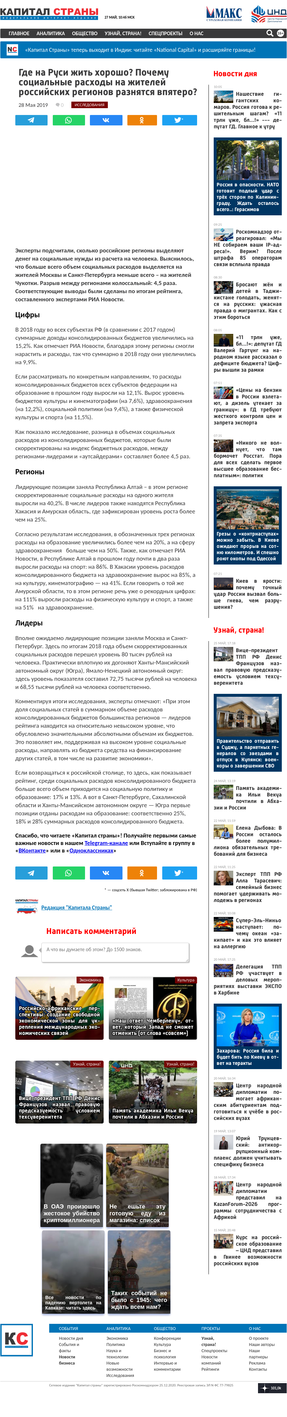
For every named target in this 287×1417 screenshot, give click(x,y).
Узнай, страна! (123, 33)
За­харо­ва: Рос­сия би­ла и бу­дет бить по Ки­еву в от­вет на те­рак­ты (248, 1057)
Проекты (210, 1328)
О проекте (258, 1338)
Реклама (257, 1363)
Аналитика (50, 33)
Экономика (90, 980)
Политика (116, 1344)
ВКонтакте (32, 850)
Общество (84, 33)
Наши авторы (262, 1344)
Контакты (258, 1369)
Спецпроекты (166, 33)
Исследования (120, 1375)
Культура (186, 980)
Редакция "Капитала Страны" (76, 907)
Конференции (167, 1338)
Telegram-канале (106, 843)
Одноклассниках (91, 850)
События (68, 1328)
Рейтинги (210, 1369)
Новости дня (235, 73)
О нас (196, 33)
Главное (19, 33)
